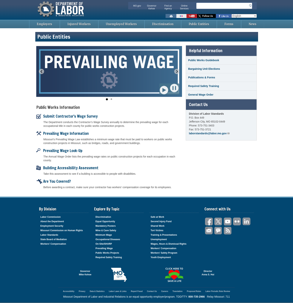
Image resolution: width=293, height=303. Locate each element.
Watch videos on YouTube (191, 16)
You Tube (228, 222)
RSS (228, 231)
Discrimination (162, 24)
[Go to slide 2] (111, 99)
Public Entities (199, 24)
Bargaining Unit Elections (204, 68)
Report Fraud (137, 291)
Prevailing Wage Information (62, 133)
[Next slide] (176, 71)
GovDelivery (218, 231)
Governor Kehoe (151, 7)
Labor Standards (49, 235)
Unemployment (159, 239)
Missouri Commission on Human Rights (61, 230)
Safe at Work (157, 217)
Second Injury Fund (161, 221)
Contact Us (152, 291)
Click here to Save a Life (174, 275)
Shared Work (157, 226)
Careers (164, 291)
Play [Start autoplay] (164, 89)
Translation (177, 291)
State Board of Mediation (53, 239)
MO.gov (137, 5)
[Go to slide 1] (107, 99)
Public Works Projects (107, 253)
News (252, 24)
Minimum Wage (103, 235)
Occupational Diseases (107, 239)
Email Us (206, 228)
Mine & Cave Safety (105, 230)
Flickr (237, 222)
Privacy (82, 291)
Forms (228, 24)
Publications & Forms (201, 77)
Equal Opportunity (105, 221)
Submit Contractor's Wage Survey (67, 116)
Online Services (184, 7)
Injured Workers (79, 24)
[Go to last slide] (41, 71)
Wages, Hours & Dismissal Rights (168, 244)
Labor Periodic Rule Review (217, 291)
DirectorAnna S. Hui (208, 273)
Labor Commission (50, 217)
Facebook (209, 222)
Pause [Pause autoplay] (175, 88)
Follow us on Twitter (206, 16)
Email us (171, 16)
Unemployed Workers (121, 24)
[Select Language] (244, 16)
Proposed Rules (194, 291)
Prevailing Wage (104, 248)
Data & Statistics (97, 291)
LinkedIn (246, 222)
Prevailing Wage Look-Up (59, 150)
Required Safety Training (203, 86)
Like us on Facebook (224, 16)
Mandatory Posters (105, 226)
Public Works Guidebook (203, 60)
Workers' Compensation (53, 244)
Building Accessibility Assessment (67, 168)
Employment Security (51, 226)
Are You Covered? (53, 181)
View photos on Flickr (181, 16)
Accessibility (68, 291)
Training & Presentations (164, 235)
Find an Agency (168, 7)
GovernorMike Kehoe (85, 273)
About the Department (52, 221)
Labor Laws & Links (118, 291)
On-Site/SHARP (103, 244)
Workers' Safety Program (164, 253)
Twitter (218, 222)
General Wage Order (200, 94)
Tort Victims (157, 230)
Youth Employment (161, 257)
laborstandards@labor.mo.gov (209, 133)
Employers (44, 24)
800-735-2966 (196, 296)
